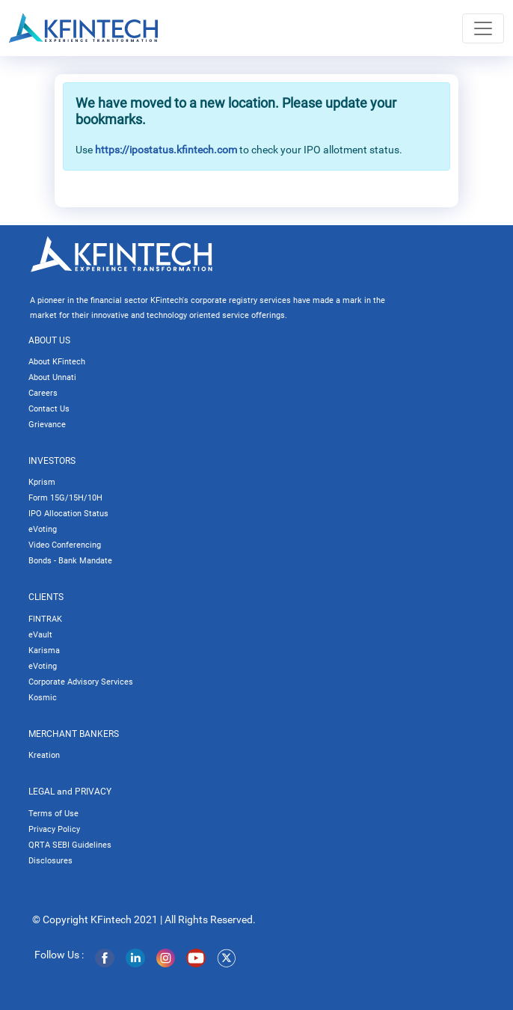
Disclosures (50, 861)
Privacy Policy (54, 829)
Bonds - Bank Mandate (70, 561)
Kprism (41, 482)
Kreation (44, 755)
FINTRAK (45, 619)
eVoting (42, 529)
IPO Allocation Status (68, 513)
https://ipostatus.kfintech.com (166, 150)
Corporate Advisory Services (80, 682)
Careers (43, 393)
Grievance (47, 424)
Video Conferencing (64, 545)
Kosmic (42, 698)
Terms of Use (53, 813)
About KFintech (56, 362)
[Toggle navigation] (483, 28)
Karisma (44, 650)
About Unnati (52, 377)
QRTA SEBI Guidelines (69, 845)
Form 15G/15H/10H (65, 498)
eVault (40, 635)
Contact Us (49, 409)
